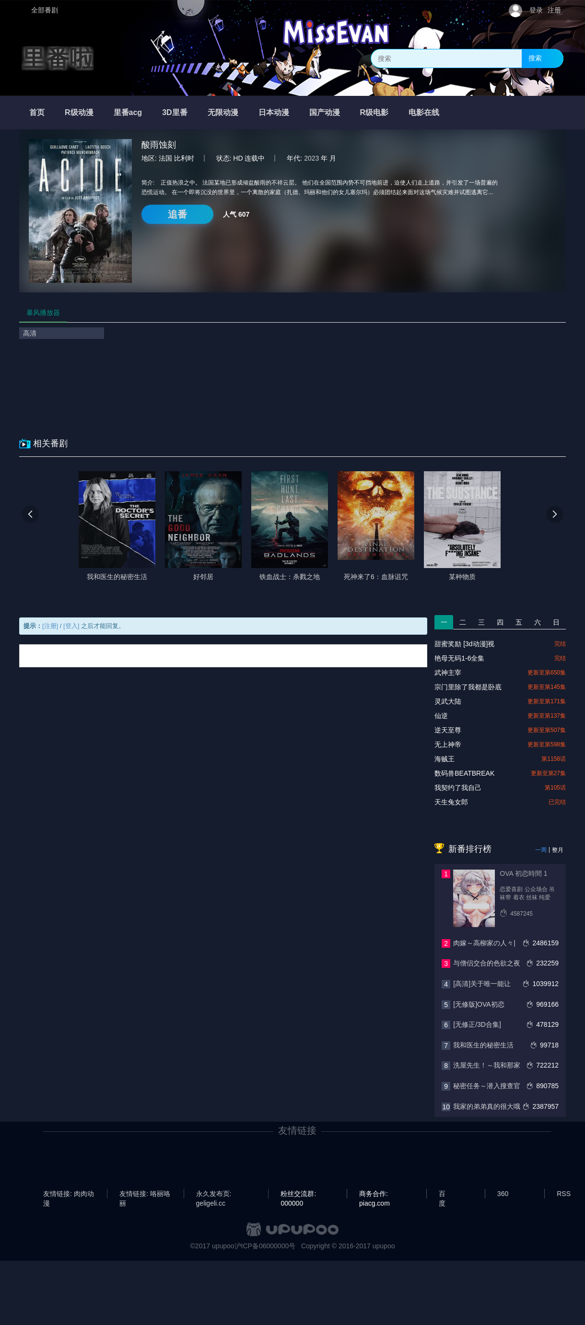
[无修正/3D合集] (477, 1024)
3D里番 (174, 112)
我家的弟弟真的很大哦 (486, 1106)
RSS (564, 1193)
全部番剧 (44, 10)
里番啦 (58, 58)
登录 (536, 10)
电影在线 (424, 112)
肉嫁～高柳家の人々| (484, 943)
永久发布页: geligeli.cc (214, 1194)
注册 (554, 10)
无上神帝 (447, 744)
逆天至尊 (447, 730)
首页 (37, 112)
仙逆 (441, 716)
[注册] (50, 625)
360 (502, 1193)
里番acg (128, 112)
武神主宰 (447, 672)
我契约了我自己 (457, 787)
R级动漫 (79, 112)
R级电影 (374, 112)
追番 (177, 214)
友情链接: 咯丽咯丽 (144, 1194)
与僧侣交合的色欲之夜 (486, 963)
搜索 (535, 58)
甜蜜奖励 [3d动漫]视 (464, 644)
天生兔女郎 (451, 802)
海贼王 (444, 759)
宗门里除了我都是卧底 (468, 687)
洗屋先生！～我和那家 (486, 1065)
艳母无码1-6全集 (459, 658)
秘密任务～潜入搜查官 (486, 1086)
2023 (311, 158)
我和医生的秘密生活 (483, 1045)
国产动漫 (324, 112)
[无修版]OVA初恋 (478, 1004)
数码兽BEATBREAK (464, 773)
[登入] (71, 625)
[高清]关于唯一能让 (482, 984)
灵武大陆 (447, 701)
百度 (442, 1194)
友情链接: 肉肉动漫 (68, 1194)
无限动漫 (223, 112)
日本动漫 (273, 112)
